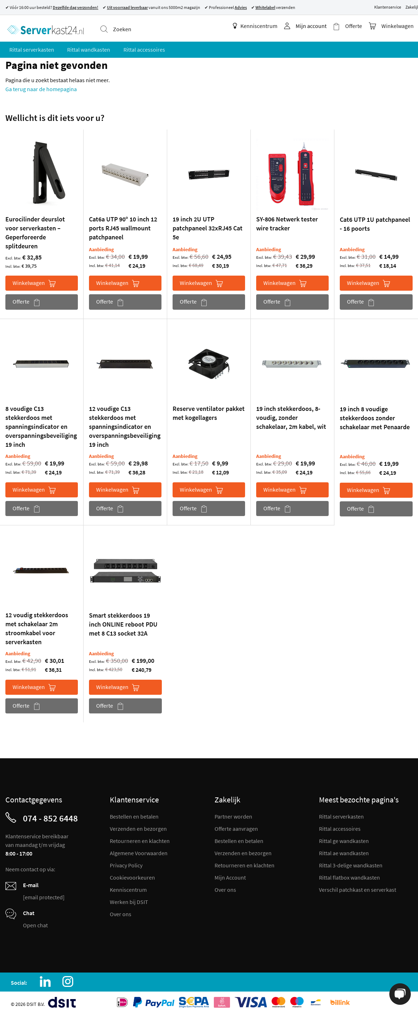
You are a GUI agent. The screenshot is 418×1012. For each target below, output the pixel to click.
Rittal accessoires (340, 825)
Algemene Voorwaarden (139, 850)
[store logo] (43, 27)
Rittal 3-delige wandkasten (350, 862)
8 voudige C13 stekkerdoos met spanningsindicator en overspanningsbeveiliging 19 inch (41, 424)
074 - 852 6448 (50, 815)
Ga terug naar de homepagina (41, 86)
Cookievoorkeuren (132, 874)
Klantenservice (387, 7)
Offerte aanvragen (236, 825)
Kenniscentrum (259, 25)
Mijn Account (230, 874)
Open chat (35, 922)
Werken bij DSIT (129, 899)
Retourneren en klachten (140, 838)
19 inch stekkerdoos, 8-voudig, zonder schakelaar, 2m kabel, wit (291, 415)
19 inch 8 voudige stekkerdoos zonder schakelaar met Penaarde (375, 415)
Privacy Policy (126, 862)
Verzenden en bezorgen (138, 825)
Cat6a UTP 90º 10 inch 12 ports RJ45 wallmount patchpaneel (123, 225)
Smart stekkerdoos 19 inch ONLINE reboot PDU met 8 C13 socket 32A (123, 621)
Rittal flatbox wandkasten (349, 874)
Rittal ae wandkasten (344, 850)
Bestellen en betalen (134, 813)
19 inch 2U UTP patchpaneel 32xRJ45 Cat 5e (208, 225)
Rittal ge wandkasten (344, 838)
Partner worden (233, 813)
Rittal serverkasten (341, 813)
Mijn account (315, 25)
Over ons (120, 911)
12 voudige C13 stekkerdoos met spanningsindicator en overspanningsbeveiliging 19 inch (124, 424)
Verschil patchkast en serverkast (357, 886)
